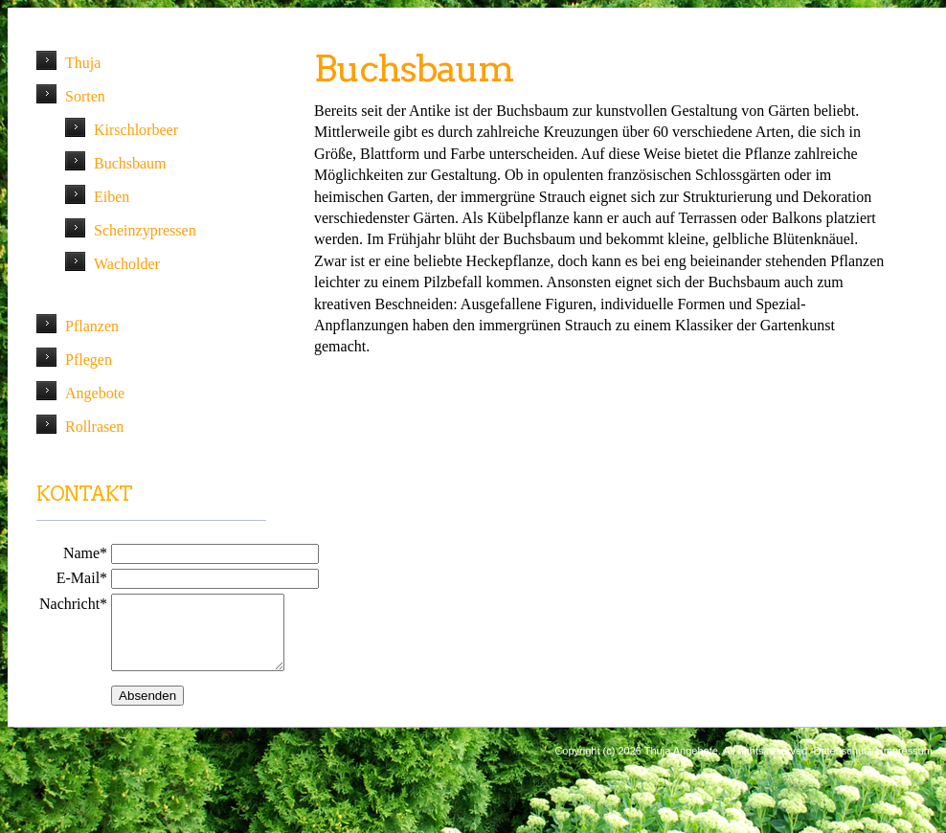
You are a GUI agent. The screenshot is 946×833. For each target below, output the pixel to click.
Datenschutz (842, 765)
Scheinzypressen (145, 230)
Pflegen (88, 359)
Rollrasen (94, 426)
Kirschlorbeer (136, 130)
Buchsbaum (130, 163)
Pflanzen (92, 326)
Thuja (83, 63)
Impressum (907, 765)
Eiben (111, 197)
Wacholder (127, 264)
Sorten (85, 96)
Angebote (94, 393)
